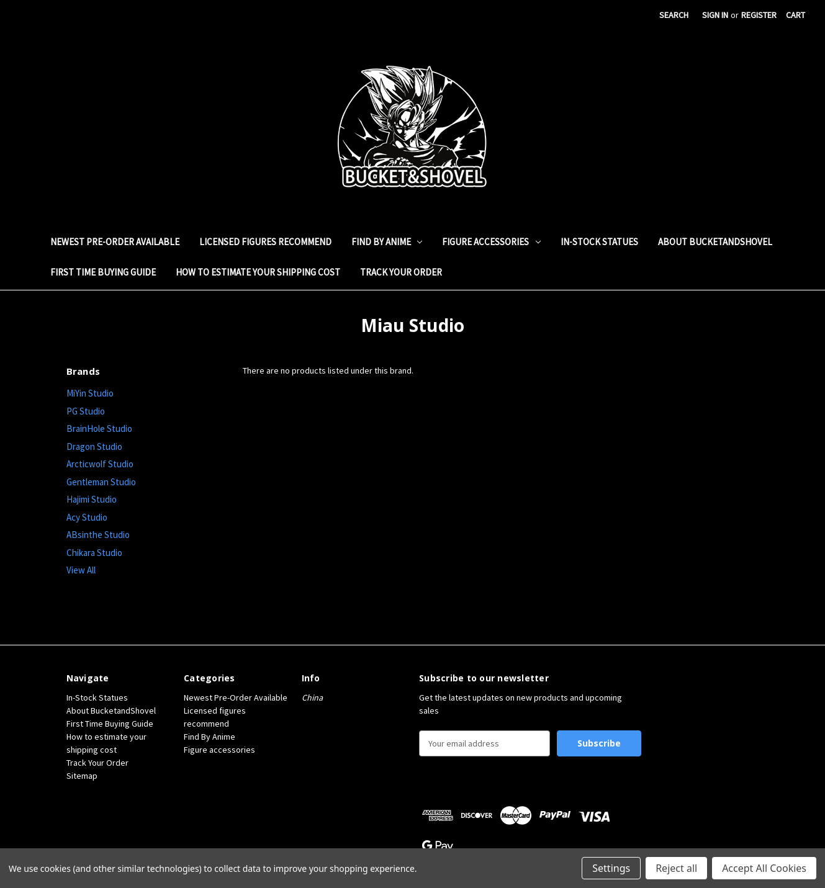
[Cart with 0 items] (795, 15)
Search (673, 14)
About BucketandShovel (715, 242)
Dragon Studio (94, 446)
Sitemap (81, 775)
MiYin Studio (90, 393)
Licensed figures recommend (265, 242)
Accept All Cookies (764, 868)
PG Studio (85, 411)
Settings (611, 868)
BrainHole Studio (99, 428)
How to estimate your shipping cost (258, 272)
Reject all (676, 868)
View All (81, 570)
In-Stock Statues (599, 242)
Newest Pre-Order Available (114, 242)
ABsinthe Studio (98, 534)
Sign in (715, 14)
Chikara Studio (94, 552)
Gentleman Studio (101, 482)
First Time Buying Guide (103, 272)
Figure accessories (491, 242)
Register (759, 14)
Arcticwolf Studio (99, 464)
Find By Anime (387, 242)
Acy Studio (86, 517)
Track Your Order (401, 272)
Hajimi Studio (91, 499)
